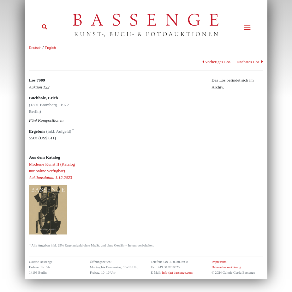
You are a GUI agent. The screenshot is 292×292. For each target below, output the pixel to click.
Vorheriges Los (216, 61)
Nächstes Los (250, 61)
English (50, 48)
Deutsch (35, 48)
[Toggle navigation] (247, 27)
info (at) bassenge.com (177, 272)
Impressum (219, 262)
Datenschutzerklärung (226, 267)
